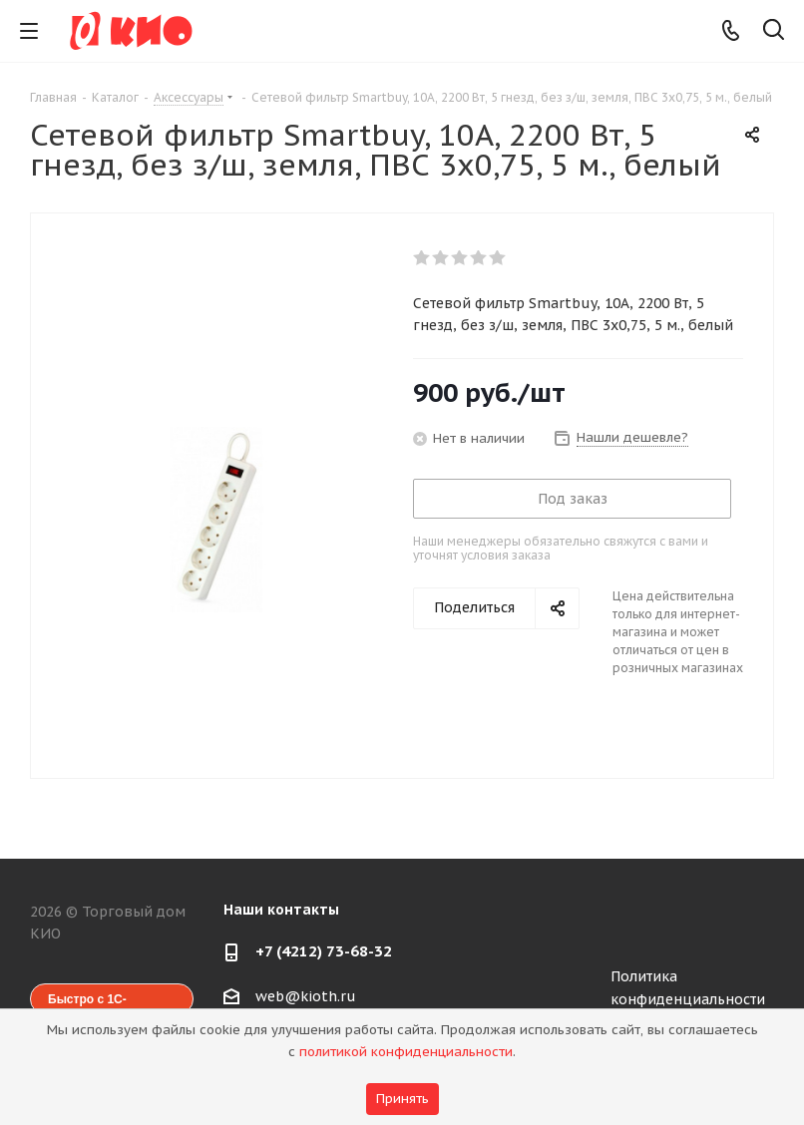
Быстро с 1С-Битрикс (87, 1003)
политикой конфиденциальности (406, 1051)
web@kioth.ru (305, 996)
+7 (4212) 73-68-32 (323, 950)
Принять (402, 1098)
